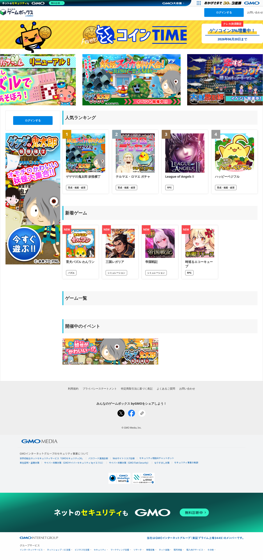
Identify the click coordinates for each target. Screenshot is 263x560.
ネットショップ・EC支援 (59, 549)
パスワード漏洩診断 (98, 458)
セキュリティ (100, 549)
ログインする (224, 12)
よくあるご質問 (166, 388)
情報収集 (150, 549)
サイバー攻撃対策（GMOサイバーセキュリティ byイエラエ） (74, 462)
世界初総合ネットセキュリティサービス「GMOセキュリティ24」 (52, 458)
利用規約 (73, 388)
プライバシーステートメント (100, 388)
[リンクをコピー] (142, 413)
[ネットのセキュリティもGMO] (33, 3)
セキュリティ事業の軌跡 (186, 462)
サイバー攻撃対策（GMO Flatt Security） (129, 462)
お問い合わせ (255, 12)
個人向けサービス (194, 549)
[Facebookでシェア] (131, 413)
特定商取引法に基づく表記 (137, 388)
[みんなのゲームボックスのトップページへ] (16, 12)
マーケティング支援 (119, 549)
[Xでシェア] (120, 413)
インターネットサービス (31, 549)
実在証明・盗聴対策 (29, 462)
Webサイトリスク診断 (124, 458)
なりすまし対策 (162, 462)
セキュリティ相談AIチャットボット (156, 458)
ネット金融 (164, 549)
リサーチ (137, 549)
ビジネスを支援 (82, 549)
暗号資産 (178, 549)
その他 (210, 549)
